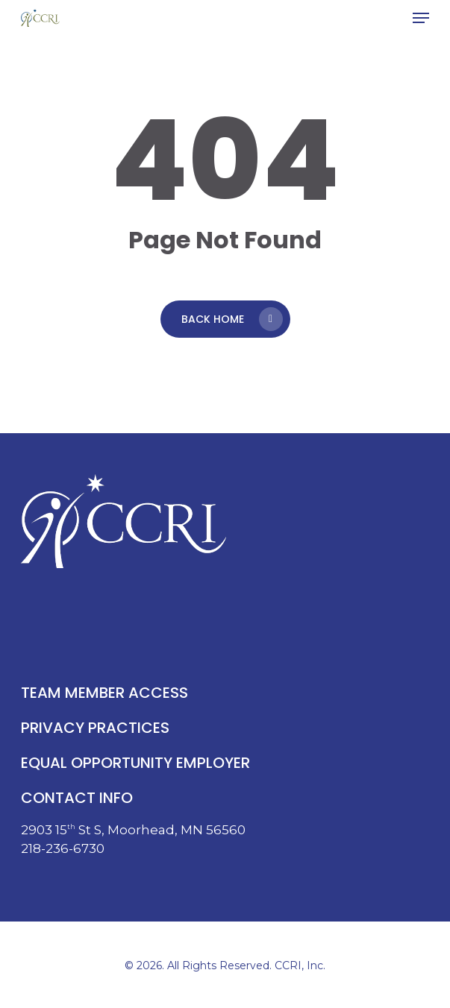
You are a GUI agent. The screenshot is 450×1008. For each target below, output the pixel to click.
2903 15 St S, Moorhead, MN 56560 (133, 829)
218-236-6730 (62, 848)
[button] (421, 17)
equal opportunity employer (135, 762)
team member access (104, 692)
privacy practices (95, 727)
